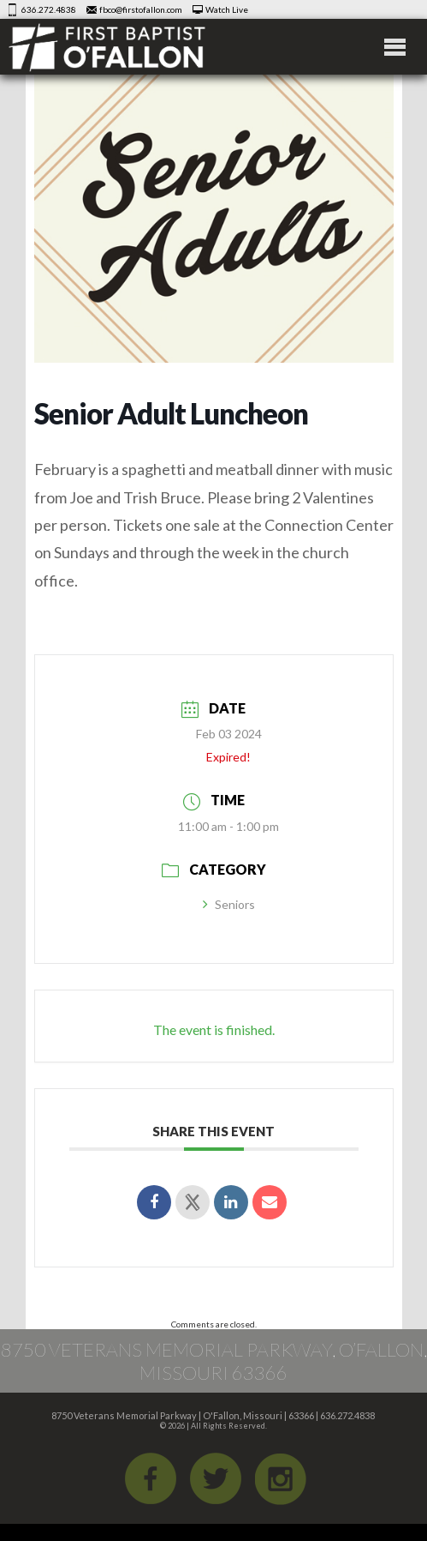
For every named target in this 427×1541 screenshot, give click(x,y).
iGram (280, 1478)
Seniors (229, 904)
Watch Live (226, 9)
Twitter (215, 1478)
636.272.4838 (48, 9)
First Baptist (107, 47)
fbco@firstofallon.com (140, 9)
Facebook (150, 1478)
